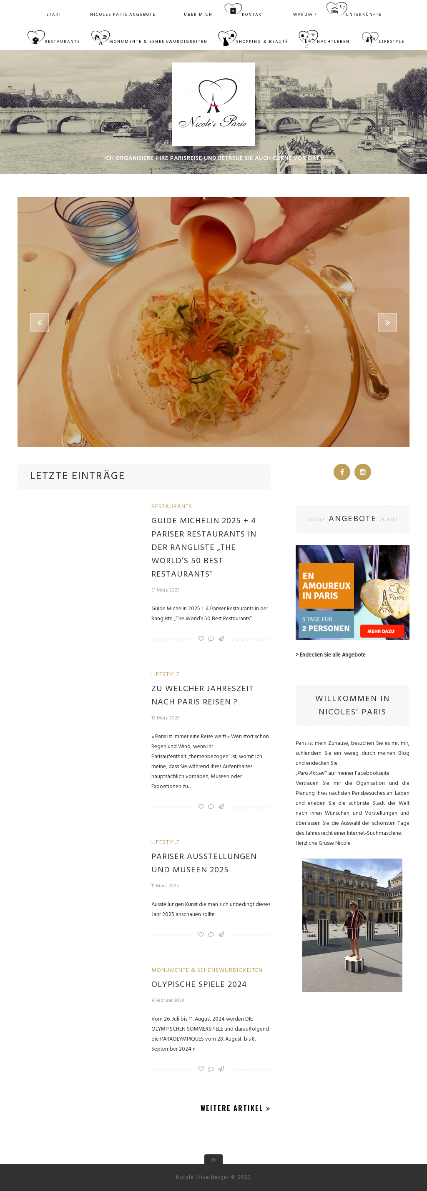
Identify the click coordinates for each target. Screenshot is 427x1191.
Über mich (198, 14)
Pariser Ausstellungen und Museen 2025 (204, 863)
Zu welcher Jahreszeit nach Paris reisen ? (202, 695)
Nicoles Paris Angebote (123, 14)
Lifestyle (391, 41)
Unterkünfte (364, 14)
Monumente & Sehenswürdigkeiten (158, 41)
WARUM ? (305, 14)
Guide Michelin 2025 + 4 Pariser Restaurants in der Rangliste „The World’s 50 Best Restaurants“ (203, 547)
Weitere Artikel (236, 1108)
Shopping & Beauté (262, 41)
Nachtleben (333, 41)
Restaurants (62, 41)
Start (54, 14)
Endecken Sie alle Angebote (333, 655)
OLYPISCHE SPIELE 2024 (199, 984)
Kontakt (253, 14)
